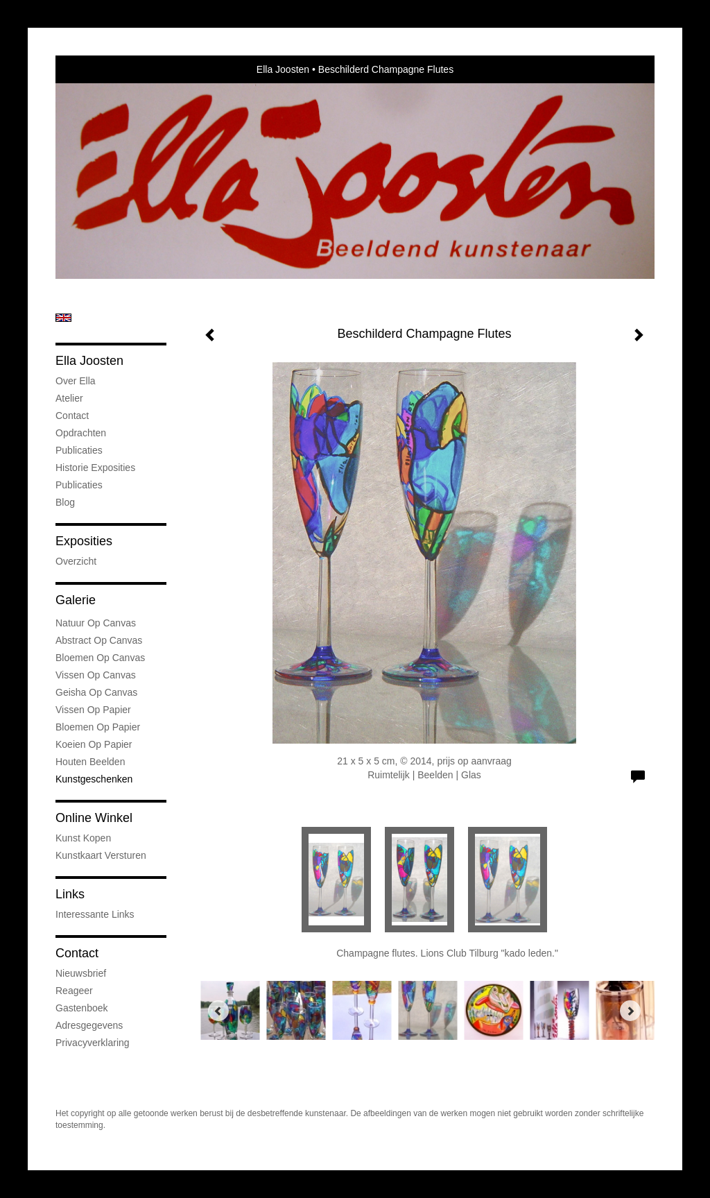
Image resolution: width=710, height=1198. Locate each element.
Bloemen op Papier (97, 727)
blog (65, 502)
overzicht (75, 561)
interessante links (95, 914)
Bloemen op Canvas (100, 657)
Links (70, 894)
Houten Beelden (90, 761)
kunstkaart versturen (100, 855)
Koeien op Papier (93, 744)
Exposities (83, 541)
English (63, 318)
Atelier (69, 398)
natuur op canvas (95, 622)
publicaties (79, 484)
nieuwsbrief (80, 973)
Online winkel (93, 818)
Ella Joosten (283, 69)
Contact (72, 415)
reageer (74, 990)
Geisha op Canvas (96, 692)
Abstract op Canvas (98, 640)
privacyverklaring (92, 1042)
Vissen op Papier (93, 709)
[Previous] (218, 1010)
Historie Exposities (95, 467)
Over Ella (75, 380)
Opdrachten (80, 432)
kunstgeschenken (93, 779)
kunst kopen (83, 838)
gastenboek (81, 1007)
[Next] (630, 1010)
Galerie (75, 600)
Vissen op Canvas (95, 675)
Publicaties (79, 450)
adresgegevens (89, 1025)
